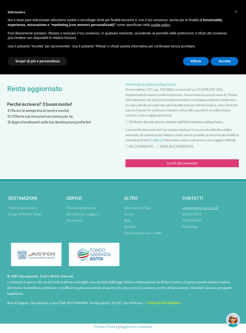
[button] (236, 11)
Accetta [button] (224, 61)
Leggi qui (157, 140)
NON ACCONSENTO (176, 146)
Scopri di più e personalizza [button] (37, 61)
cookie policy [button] (160, 25)
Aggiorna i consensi (136, 326)
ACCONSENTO (141, 146)
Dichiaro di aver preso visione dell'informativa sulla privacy (176, 122)
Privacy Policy (105, 326)
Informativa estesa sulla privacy (150, 84)
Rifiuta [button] (196, 61)
